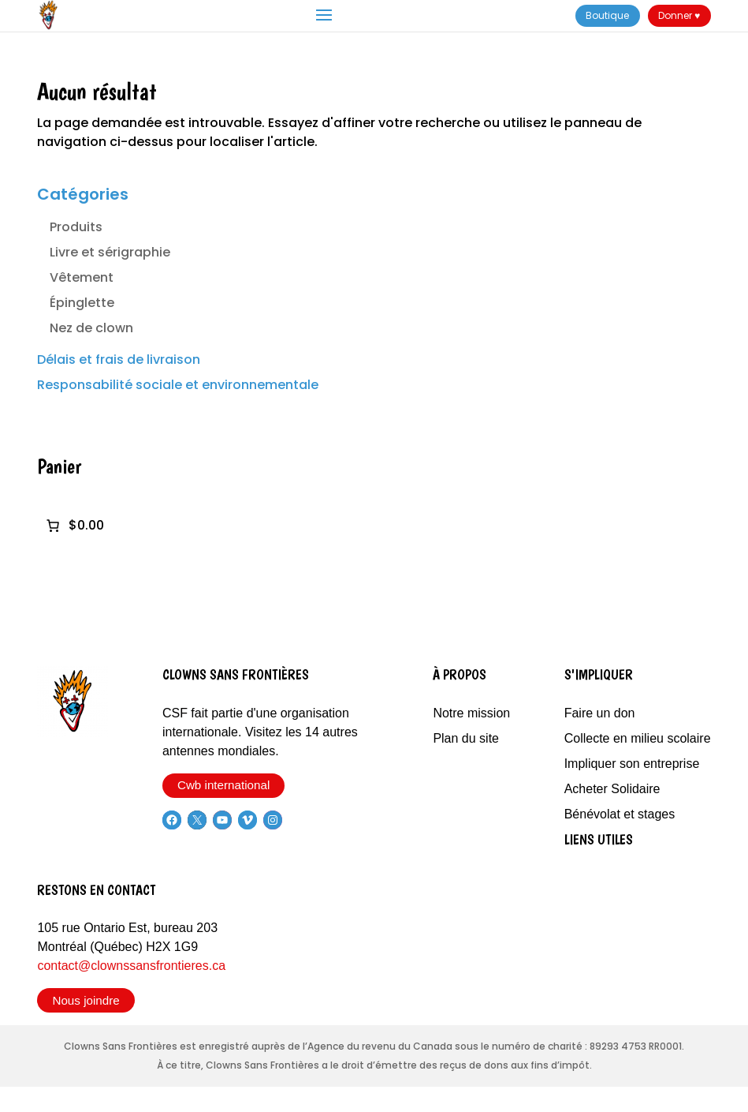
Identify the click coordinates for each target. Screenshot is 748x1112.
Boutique (607, 15)
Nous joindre (85, 1000)
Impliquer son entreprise (632, 763)
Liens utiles (598, 839)
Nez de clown (91, 328)
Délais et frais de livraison (118, 359)
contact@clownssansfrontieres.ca (131, 965)
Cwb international (223, 785)
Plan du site (466, 738)
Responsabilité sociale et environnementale (177, 385)
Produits (76, 227)
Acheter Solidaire (612, 789)
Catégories (82, 194)
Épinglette (82, 303)
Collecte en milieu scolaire (637, 738)
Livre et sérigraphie (110, 252)
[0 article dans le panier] (73, 525)
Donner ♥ (679, 15)
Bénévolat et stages (619, 814)
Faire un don (599, 713)
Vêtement (82, 277)
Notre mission (471, 713)
